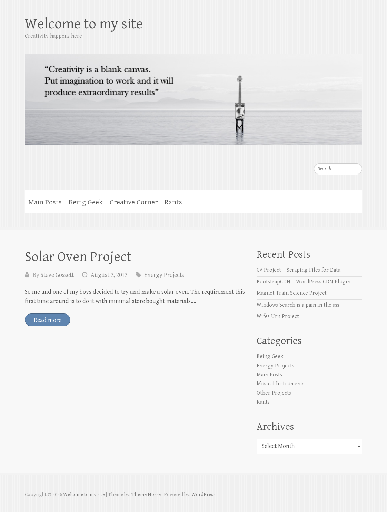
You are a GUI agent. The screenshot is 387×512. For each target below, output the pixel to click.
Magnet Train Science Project (292, 293)
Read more (47, 320)
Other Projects (274, 393)
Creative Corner (134, 202)
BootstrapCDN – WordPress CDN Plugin (303, 282)
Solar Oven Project (78, 257)
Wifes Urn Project (278, 316)
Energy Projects (164, 275)
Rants (173, 202)
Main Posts (45, 202)
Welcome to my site (84, 24)
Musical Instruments (281, 383)
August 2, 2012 (109, 275)
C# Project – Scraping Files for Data (298, 270)
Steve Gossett (57, 275)
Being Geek (86, 202)
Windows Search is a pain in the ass (298, 305)
